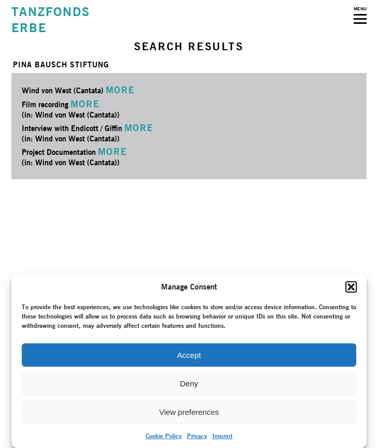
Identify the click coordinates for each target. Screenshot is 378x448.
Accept (189, 355)
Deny (189, 383)
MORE (120, 89)
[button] (351, 287)
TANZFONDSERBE (50, 19)
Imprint (222, 436)
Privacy (197, 436)
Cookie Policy (164, 436)
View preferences (189, 412)
